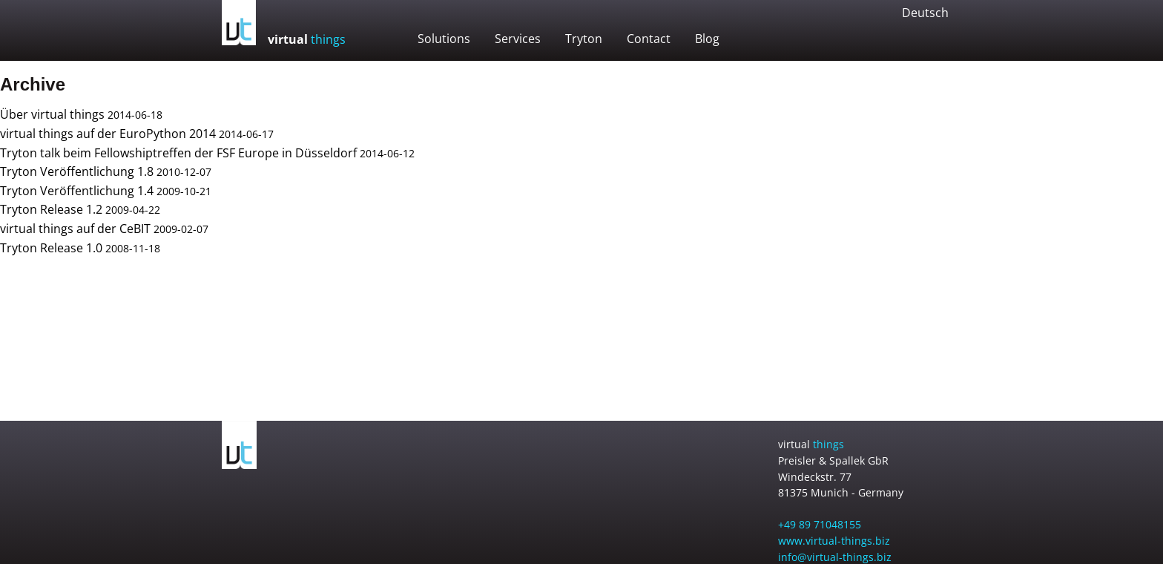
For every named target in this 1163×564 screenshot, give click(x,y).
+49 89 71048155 (819, 524)
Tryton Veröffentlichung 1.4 (77, 191)
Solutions (444, 38)
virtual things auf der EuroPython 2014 (108, 133)
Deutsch (925, 12)
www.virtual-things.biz (834, 541)
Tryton (583, 38)
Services (518, 38)
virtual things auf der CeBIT (75, 228)
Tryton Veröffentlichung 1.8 (77, 171)
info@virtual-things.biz (835, 557)
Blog (707, 38)
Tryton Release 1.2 (51, 209)
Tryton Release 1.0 (51, 248)
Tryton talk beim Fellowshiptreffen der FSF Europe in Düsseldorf (178, 153)
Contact (649, 38)
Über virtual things (52, 114)
